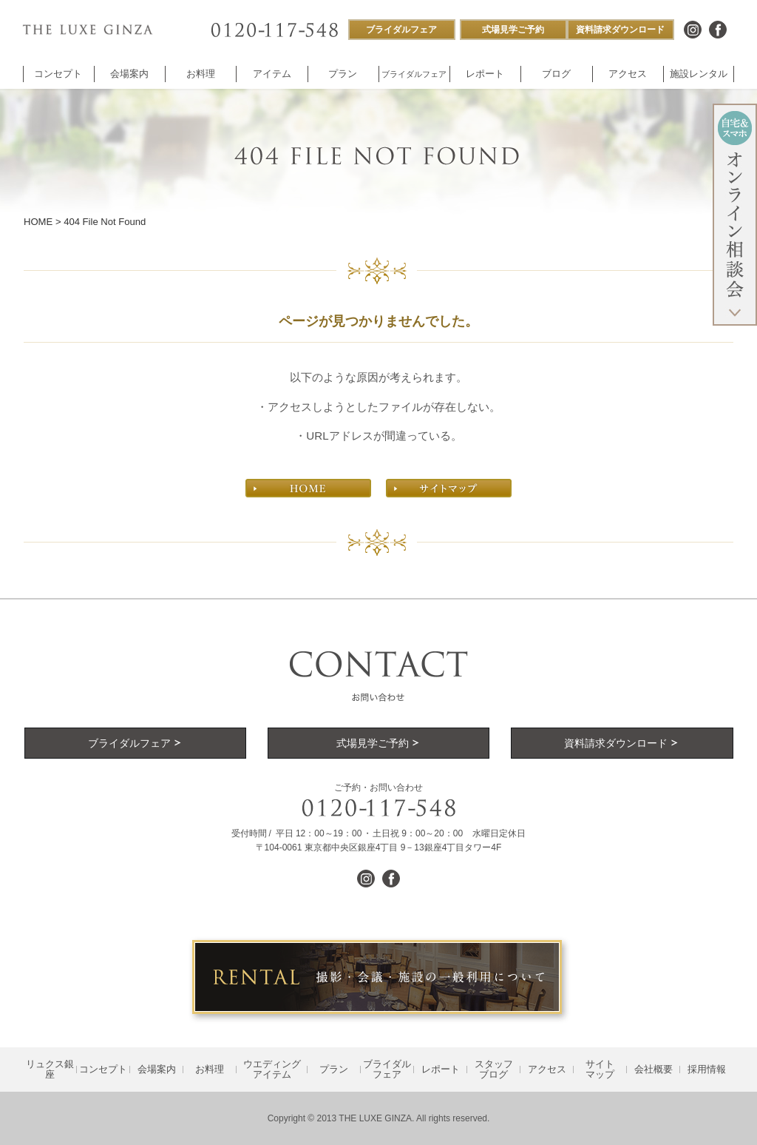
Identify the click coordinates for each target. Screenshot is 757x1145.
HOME (38, 221)
